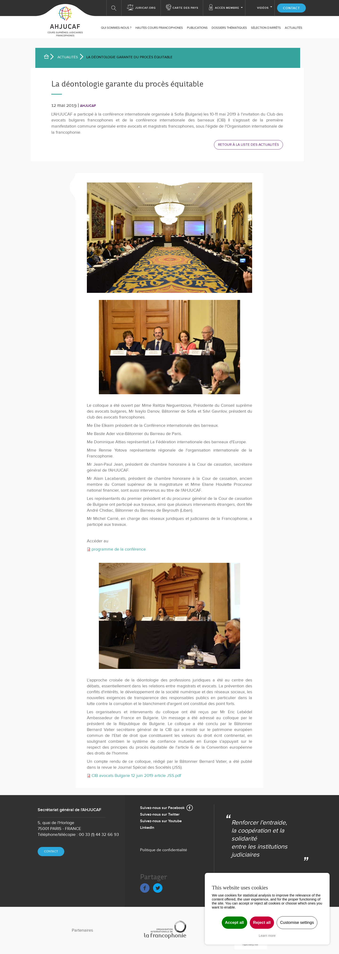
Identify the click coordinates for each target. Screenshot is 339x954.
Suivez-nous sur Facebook (162, 808)
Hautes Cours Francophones (159, 28)
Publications (197, 28)
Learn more (267, 935)
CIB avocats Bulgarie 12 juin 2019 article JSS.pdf (136, 775)
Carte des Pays (185, 8)
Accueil (48, 57)
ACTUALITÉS (293, 28)
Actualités (67, 57)
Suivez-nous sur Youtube (161, 821)
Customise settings (297, 922)
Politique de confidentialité (163, 850)
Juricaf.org (145, 8)
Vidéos (263, 8)
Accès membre (227, 8)
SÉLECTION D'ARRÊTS (266, 28)
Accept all (234, 922)
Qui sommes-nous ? (116, 28)
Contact (291, 8)
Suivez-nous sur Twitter (160, 814)
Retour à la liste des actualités (248, 144)
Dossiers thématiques (229, 28)
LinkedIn (147, 827)
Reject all (262, 922)
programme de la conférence (119, 549)
